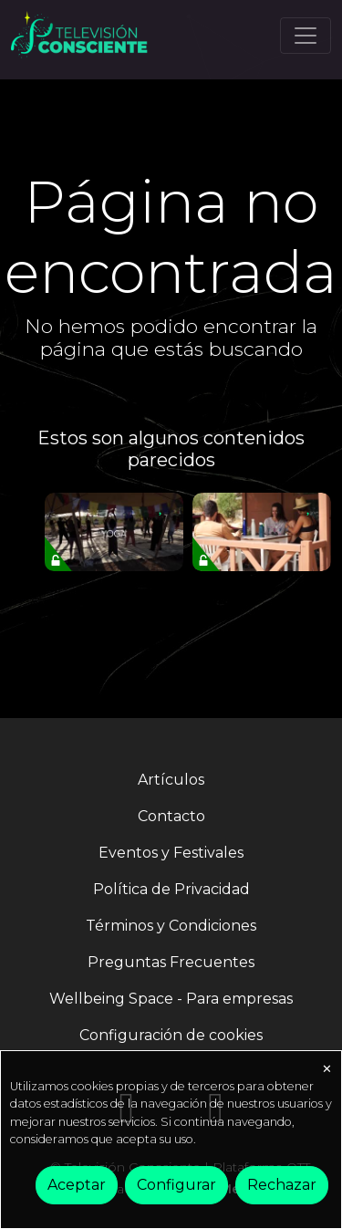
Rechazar (281, 1184)
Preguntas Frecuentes (171, 962)
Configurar (176, 1184)
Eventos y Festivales (171, 852)
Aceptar (76, 1184)
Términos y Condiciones (171, 925)
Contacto (171, 816)
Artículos (171, 779)
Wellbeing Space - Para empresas (171, 998)
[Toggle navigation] (305, 35)
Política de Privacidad (171, 889)
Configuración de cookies (171, 1035)
